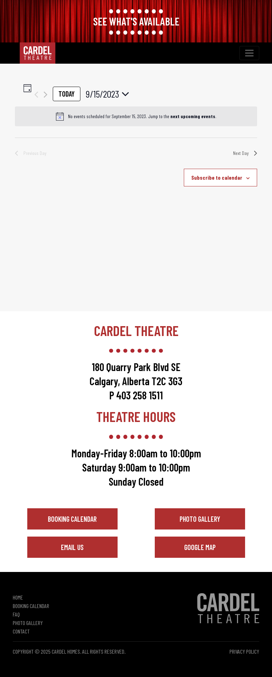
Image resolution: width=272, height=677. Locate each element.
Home (18, 597)
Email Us (72, 547)
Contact (21, 631)
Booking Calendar (72, 519)
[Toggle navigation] (249, 53)
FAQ (16, 614)
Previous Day (30, 153)
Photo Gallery (200, 519)
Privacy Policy (244, 651)
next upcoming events (192, 116)
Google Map (200, 547)
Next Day (245, 153)
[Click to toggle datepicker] (107, 94)
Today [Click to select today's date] (66, 93)
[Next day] (45, 94)
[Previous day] (36, 94)
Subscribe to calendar (216, 177)
